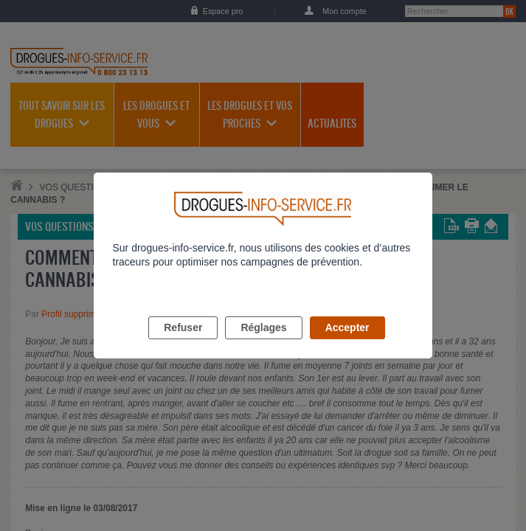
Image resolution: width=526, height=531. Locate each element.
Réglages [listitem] (263, 344)
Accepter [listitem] (347, 344)
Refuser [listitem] (183, 344)
